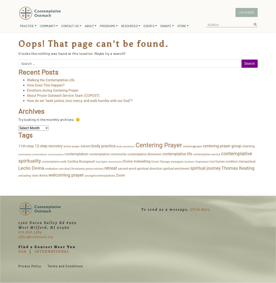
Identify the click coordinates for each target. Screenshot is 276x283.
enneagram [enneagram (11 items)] (177, 161)
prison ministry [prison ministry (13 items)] (95, 168)
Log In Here (246, 12)
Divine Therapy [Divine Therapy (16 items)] (160, 161)
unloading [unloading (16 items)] (24, 175)
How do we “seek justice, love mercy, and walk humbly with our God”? (79, 101)
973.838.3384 (30, 232)
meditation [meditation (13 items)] (51, 168)
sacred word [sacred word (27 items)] (127, 169)
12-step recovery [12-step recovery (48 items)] (49, 146)
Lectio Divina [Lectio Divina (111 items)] (31, 168)
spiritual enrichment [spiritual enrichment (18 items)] (176, 168)
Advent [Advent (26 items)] (86, 146)
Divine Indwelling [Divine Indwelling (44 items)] (137, 161)
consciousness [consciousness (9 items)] (56, 154)
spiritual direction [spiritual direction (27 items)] (149, 169)
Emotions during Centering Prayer (52, 90)
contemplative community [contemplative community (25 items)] (108, 154)
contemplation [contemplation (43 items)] (76, 154)
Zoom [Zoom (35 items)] (120, 175)
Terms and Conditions (65, 266)
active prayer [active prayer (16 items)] (72, 146)
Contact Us (70, 26)
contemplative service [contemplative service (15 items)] (206, 154)
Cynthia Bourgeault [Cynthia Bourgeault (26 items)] (81, 161)
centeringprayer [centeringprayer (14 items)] (192, 146)
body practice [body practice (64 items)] (104, 146)
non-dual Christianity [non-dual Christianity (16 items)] (72, 168)
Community (47, 26)
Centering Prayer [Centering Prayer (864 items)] (158, 145)
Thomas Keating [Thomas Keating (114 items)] (237, 168)
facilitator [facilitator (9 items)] (189, 161)
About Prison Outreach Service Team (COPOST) (63, 96)
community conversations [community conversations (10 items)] (32, 154)
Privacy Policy (29, 266)
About (89, 26)
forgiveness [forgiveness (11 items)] (202, 161)
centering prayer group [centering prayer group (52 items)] (222, 146)
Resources (129, 26)
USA (22, 251)
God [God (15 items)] (212, 161)
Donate (165, 26)
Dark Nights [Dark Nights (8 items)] (102, 161)
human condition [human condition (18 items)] (227, 161)
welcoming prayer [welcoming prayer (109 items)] (66, 175)
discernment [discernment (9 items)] (115, 161)
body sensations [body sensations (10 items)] (126, 146)
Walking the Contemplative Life (50, 80)
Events (149, 26)
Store (181, 26)
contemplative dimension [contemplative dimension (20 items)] (144, 154)
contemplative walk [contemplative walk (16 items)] (54, 161)
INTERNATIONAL (51, 251)
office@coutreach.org (35, 237)
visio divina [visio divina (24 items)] (39, 175)
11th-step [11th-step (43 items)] (26, 146)
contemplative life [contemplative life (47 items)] (177, 154)
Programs (107, 26)
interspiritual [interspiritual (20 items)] (247, 161)
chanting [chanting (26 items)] (248, 146)
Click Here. (200, 209)
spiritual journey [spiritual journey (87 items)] (205, 168)
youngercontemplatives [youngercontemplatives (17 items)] (100, 175)
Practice (27, 26)
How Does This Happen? (45, 85)
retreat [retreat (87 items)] (110, 168)
